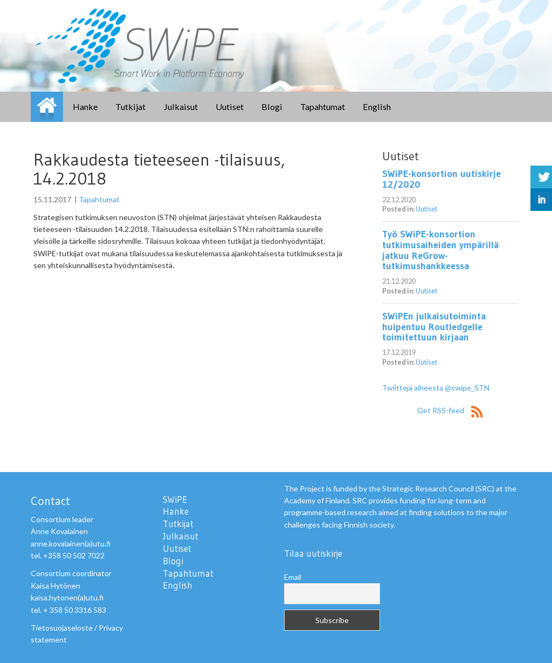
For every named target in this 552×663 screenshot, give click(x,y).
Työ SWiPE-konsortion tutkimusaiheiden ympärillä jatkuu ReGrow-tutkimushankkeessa (440, 250)
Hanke (85, 106)
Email (292, 577)
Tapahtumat (322, 106)
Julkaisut (180, 106)
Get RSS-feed (450, 410)
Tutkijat (130, 106)
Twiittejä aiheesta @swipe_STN (435, 387)
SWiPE (47, 107)
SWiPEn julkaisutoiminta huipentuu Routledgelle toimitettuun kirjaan (434, 327)
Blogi (271, 106)
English (377, 106)
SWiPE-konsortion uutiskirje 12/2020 (441, 179)
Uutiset (230, 106)
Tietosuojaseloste (62, 627)
